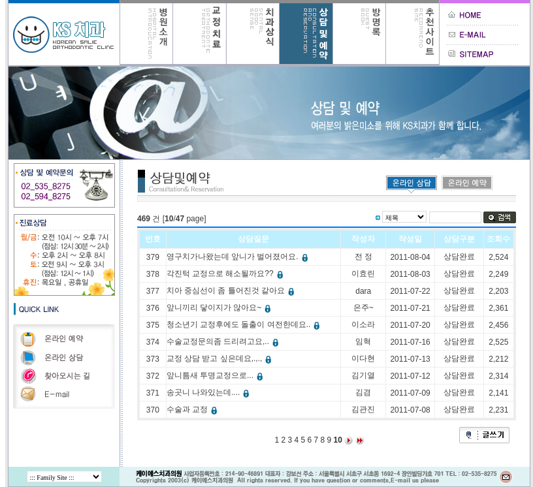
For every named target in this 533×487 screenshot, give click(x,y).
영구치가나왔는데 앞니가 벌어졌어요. (239, 256)
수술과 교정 (193, 409)
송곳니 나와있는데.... (210, 392)
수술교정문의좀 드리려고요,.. (224, 341)
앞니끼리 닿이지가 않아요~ (220, 307)
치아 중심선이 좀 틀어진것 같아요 (232, 290)
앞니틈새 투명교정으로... (216, 375)
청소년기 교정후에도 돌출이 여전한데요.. (245, 324)
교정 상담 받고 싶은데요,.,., (221, 358)
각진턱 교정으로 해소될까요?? (226, 273)
